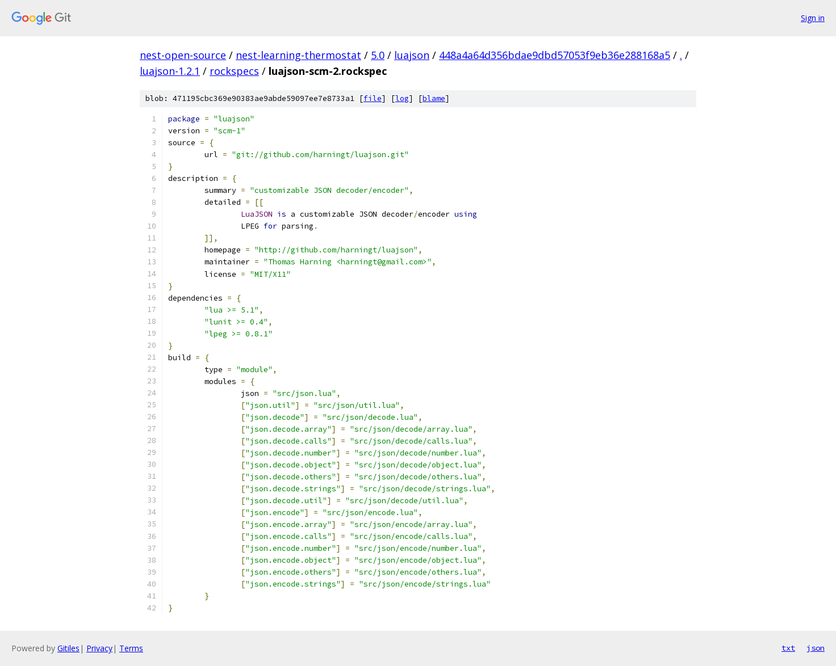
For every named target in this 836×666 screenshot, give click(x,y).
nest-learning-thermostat (298, 55)
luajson (411, 55)
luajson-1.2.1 (170, 71)
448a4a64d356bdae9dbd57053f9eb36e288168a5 (554, 55)
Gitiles (68, 648)
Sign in (813, 17)
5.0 (377, 55)
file (372, 98)
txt (788, 648)
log (402, 98)
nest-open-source (183, 55)
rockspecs (234, 71)
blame (434, 98)
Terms (131, 648)
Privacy (99, 648)
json (815, 648)
